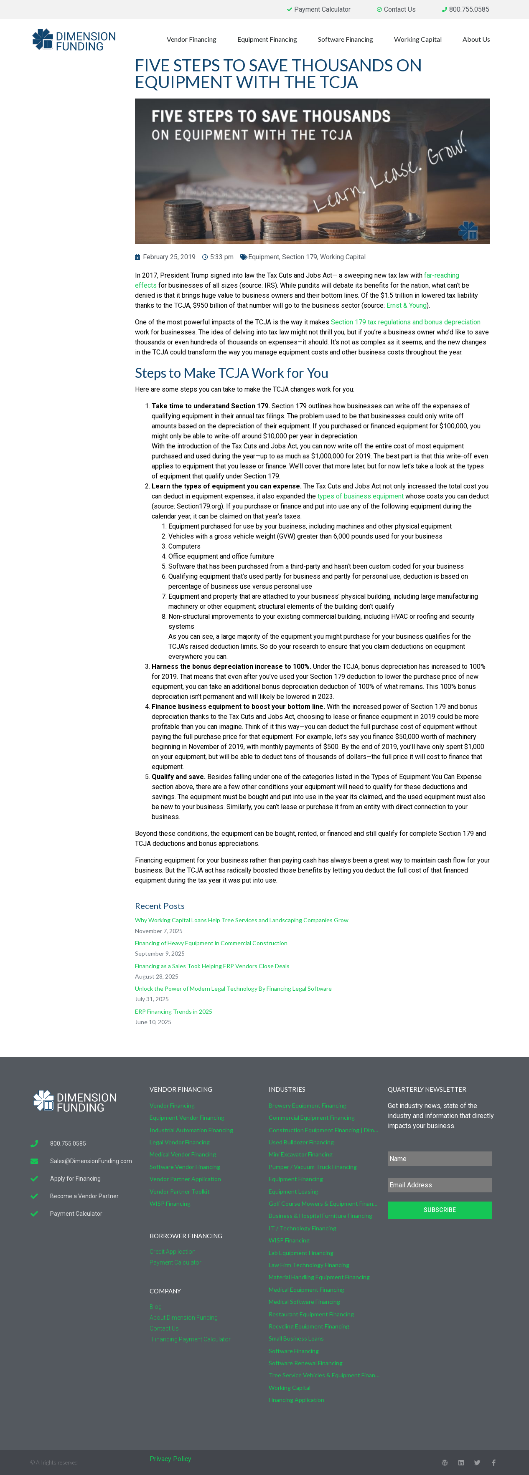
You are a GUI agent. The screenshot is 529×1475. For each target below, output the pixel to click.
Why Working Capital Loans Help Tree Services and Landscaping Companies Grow (241, 919)
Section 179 (299, 257)
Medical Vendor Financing (183, 1154)
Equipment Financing (269, 39)
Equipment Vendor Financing (187, 1117)
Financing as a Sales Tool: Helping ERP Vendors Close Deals (212, 965)
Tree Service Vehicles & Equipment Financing (324, 1375)
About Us (478, 39)
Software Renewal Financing (306, 1362)
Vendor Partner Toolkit (180, 1191)
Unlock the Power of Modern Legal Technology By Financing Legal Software (233, 988)
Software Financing (347, 39)
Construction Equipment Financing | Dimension (324, 1129)
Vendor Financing (194, 39)
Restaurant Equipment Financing (311, 1314)
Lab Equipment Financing (301, 1252)
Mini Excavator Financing (301, 1154)
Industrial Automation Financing (191, 1129)
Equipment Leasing (293, 1191)
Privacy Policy (170, 1459)
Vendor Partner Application (185, 1178)
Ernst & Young (407, 305)
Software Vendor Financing (185, 1166)
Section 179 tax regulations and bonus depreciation (406, 322)
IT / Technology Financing (302, 1228)
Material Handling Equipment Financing (319, 1276)
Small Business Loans (296, 1338)
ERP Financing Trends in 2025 (173, 1011)
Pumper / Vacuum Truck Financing (313, 1166)
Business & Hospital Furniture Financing (320, 1215)
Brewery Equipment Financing (307, 1105)
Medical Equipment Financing (306, 1289)
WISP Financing (170, 1203)
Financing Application (296, 1399)
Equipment (263, 257)
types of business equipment (361, 496)
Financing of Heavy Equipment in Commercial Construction (211, 942)
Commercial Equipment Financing (312, 1117)
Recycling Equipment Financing (309, 1326)
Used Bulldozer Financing (301, 1142)
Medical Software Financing (304, 1301)
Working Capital (420, 39)
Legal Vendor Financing (180, 1142)
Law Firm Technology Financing (309, 1264)
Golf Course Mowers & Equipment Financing (324, 1203)
